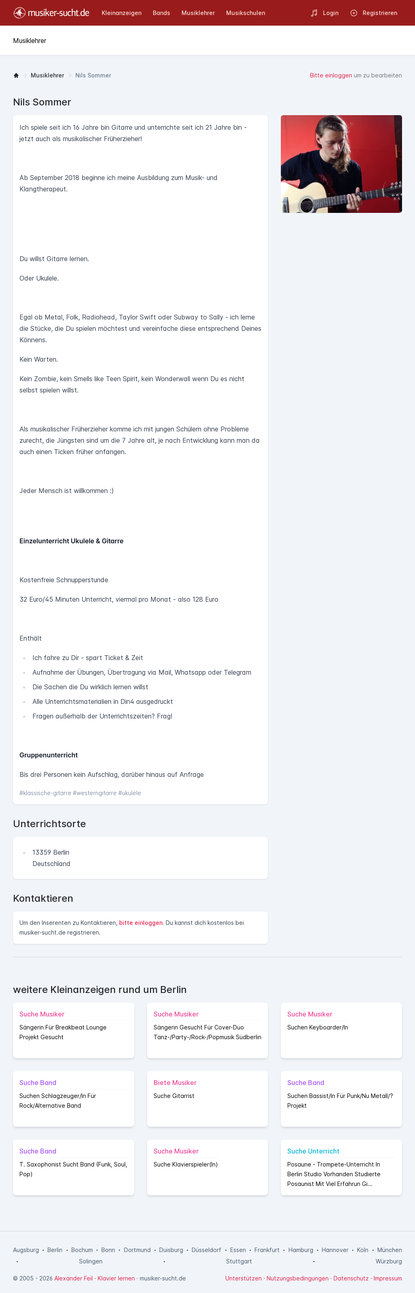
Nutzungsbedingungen (298, 1278)
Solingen (91, 1261)
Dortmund (137, 1249)
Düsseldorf (206, 1249)
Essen (238, 1249)
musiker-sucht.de (163, 1278)
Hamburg (301, 1249)
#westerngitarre (95, 792)
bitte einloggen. (141, 922)
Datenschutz (351, 1278)
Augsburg (26, 1249)
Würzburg (389, 1261)
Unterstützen (243, 1278)
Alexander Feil (73, 1278)
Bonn (108, 1249)
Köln (362, 1249)
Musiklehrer (47, 75)
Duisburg (171, 1249)
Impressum (388, 1278)
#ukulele (129, 792)
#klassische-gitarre (46, 792)
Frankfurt (267, 1249)
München (389, 1249)
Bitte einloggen (331, 75)
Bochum (82, 1249)
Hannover (335, 1249)
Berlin (54, 1249)
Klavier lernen (116, 1278)
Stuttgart (239, 1261)
